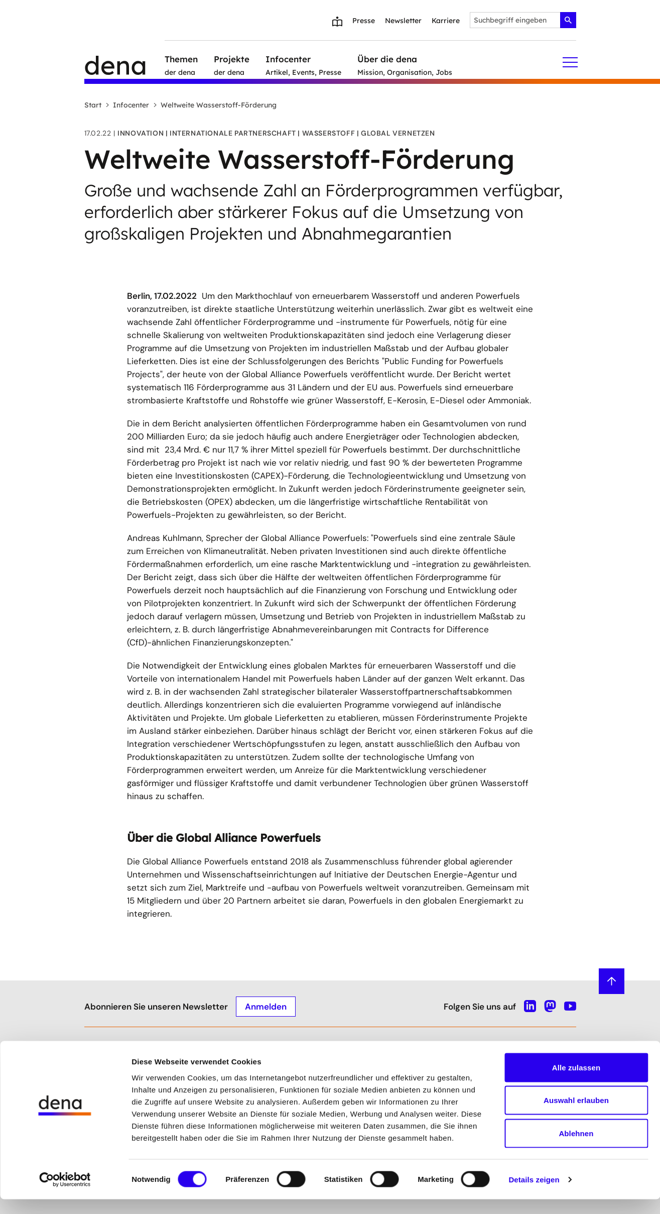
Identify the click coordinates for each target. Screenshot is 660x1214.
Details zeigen (533, 1194)
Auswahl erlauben (576, 1115)
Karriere (446, 20)
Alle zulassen (576, 1082)
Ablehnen (576, 1148)
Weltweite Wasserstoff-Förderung (215, 105)
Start (92, 104)
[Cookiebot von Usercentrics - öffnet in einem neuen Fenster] (65, 1194)
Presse (363, 20)
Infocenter (127, 105)
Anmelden (266, 1006)
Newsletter (403, 20)
